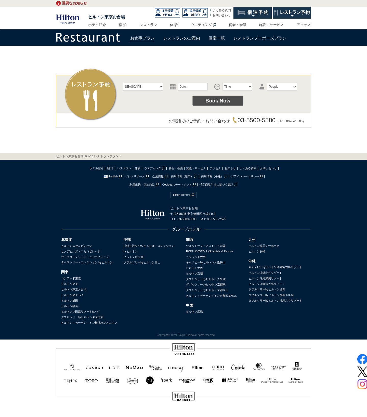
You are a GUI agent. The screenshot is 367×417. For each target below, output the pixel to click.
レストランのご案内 (181, 38)
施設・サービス (271, 25)
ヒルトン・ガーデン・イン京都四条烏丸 (211, 295)
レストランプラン (106, 156)
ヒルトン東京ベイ (72, 294)
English (110, 176)
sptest (183, 413)
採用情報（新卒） (182, 176)
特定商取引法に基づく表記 (216, 184)
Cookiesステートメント (177, 184)
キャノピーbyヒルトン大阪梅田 (206, 262)
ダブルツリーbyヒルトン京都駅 (206, 284)
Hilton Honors (181, 194)
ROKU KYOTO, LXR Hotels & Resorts (209, 251)
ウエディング (201, 25)
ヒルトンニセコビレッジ (76, 245)
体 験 (174, 25)
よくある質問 (222, 10)
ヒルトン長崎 (256, 251)
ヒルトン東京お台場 (106, 17)
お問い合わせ (222, 15)
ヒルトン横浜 (69, 306)
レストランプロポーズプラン (259, 38)
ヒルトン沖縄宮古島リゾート (266, 283)
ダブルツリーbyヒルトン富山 (142, 262)
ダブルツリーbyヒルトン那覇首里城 (271, 294)
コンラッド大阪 (196, 256)
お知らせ (230, 168)
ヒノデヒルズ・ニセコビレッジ (80, 251)
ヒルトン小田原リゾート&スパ (80, 311)
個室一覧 (216, 38)
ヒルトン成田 (69, 300)
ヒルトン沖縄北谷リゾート (265, 272)
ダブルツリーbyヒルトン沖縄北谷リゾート (275, 300)
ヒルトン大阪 (194, 267)
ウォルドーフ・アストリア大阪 (205, 245)
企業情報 (158, 176)
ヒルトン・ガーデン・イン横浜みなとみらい (89, 322)
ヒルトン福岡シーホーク (263, 245)
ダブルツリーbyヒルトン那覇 (266, 289)
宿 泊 (123, 25)
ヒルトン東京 (69, 283)
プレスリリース (135, 176)
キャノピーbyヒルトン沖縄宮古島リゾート (275, 267)
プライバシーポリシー (245, 176)
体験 (137, 168)
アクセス (304, 25)
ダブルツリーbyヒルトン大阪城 (206, 279)
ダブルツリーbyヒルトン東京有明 (82, 317)
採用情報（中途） (212, 176)
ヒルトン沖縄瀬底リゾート (265, 278)
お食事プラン (142, 38)
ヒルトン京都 (194, 273)
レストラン (148, 25)
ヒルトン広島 (194, 311)
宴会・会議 (237, 25)
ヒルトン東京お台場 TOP (73, 156)
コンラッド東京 (71, 278)
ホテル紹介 (97, 25)
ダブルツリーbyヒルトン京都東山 (207, 290)
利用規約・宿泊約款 (142, 184)
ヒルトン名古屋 (133, 256)
